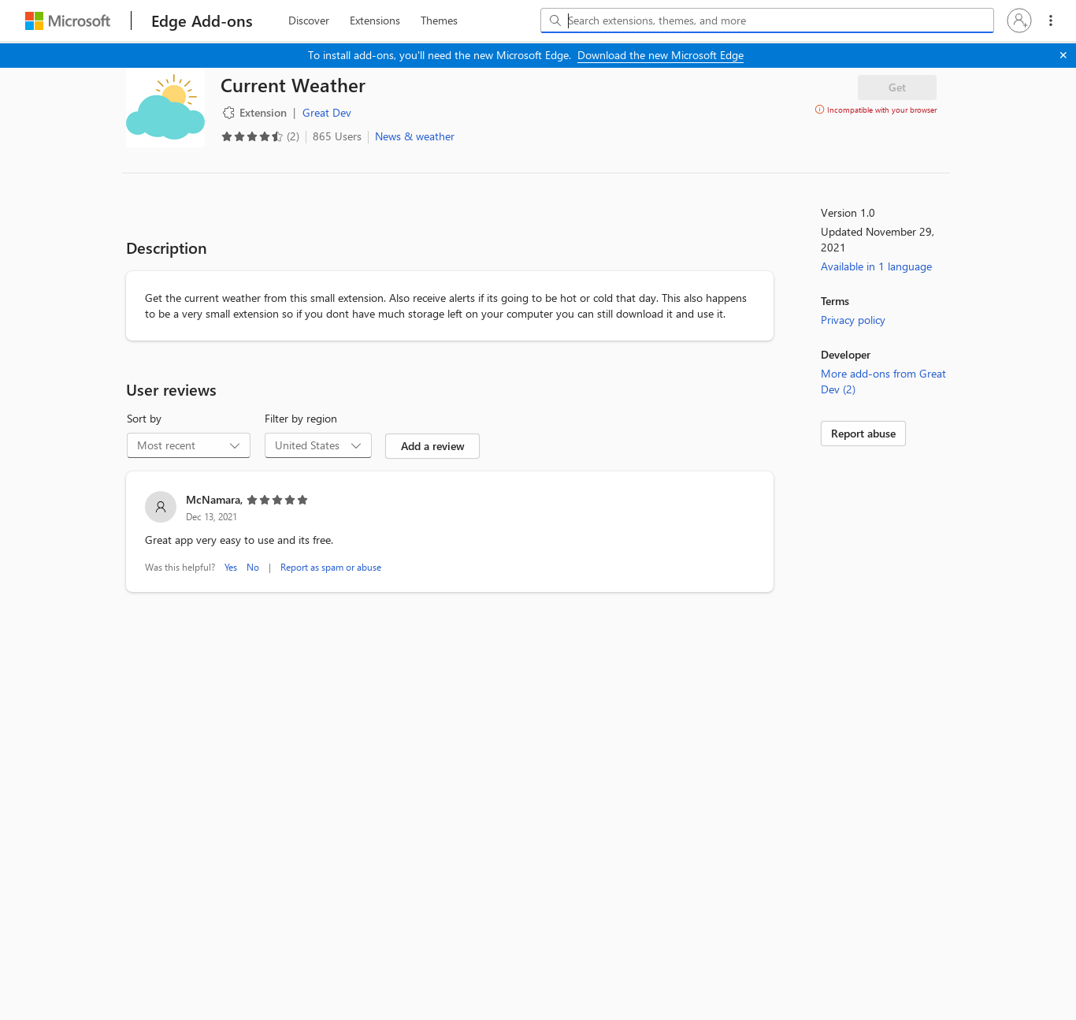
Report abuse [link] (863, 433)
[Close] (1063, 55)
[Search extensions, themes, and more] (770, 20)
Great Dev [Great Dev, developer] (326, 112)
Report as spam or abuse (330, 566)
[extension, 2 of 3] (374, 20)
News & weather (415, 135)
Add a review (433, 445)
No (253, 566)
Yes (230, 566)
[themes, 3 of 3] (438, 20)
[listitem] (450, 533)
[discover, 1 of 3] (308, 20)
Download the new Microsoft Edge (660, 54)
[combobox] (767, 20)
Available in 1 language (876, 266)
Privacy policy (853, 319)
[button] (1019, 20)
